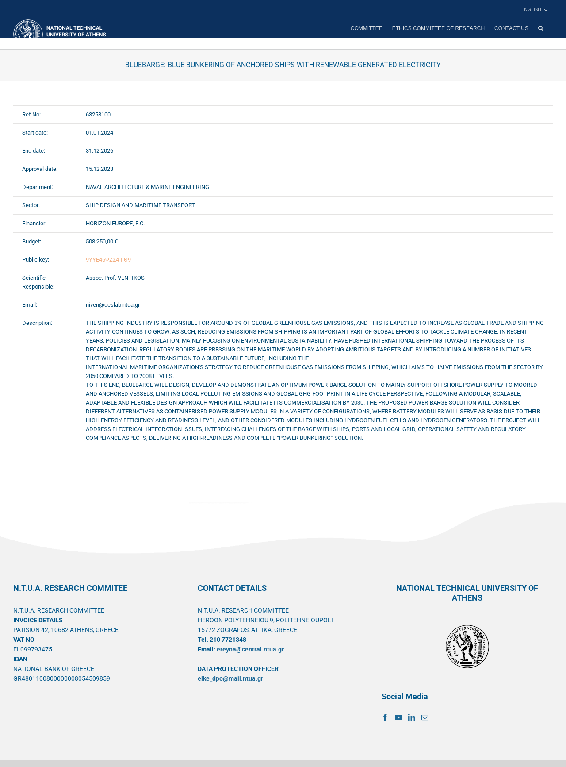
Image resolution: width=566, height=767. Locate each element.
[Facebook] (385, 717)
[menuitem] (534, 9)
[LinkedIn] (411, 717)
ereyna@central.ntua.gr (250, 649)
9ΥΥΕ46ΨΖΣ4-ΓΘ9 (108, 259)
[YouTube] (398, 717)
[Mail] (424, 717)
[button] (540, 28)
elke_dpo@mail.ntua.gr (230, 678)
